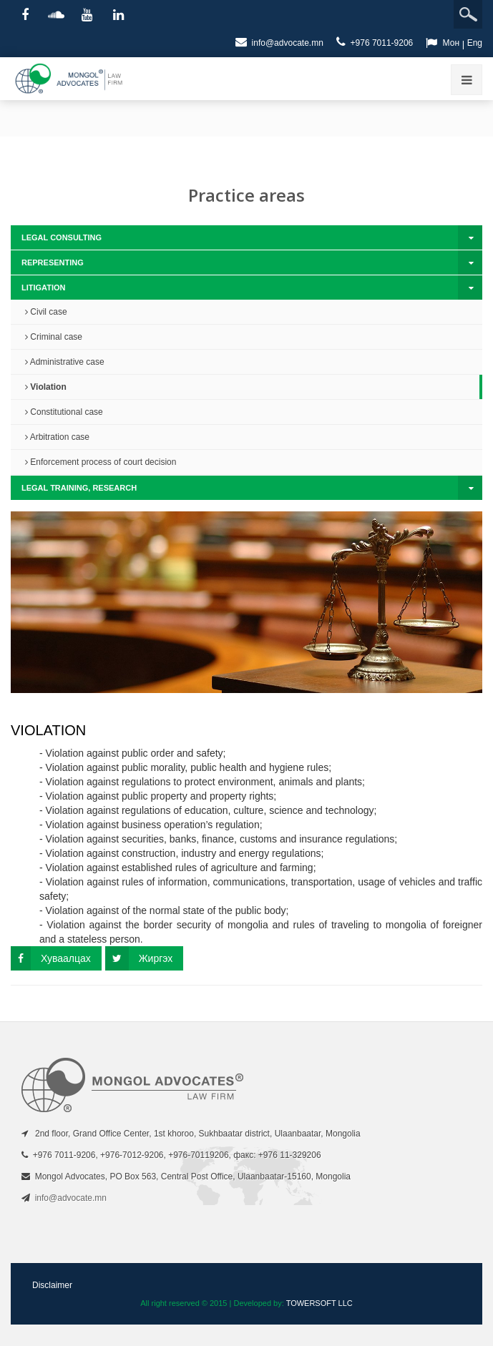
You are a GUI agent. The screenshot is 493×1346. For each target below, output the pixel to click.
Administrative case (64, 362)
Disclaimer (52, 1285)
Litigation (43, 287)
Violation (46, 387)
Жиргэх (139, 958)
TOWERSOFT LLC (319, 1303)
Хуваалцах (51, 958)
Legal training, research (79, 487)
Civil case (46, 312)
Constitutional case (64, 412)
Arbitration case (57, 437)
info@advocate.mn (279, 42)
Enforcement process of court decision (100, 462)
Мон (451, 43)
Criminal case (53, 337)
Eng (474, 43)
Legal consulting (61, 237)
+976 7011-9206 (374, 42)
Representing (52, 262)
